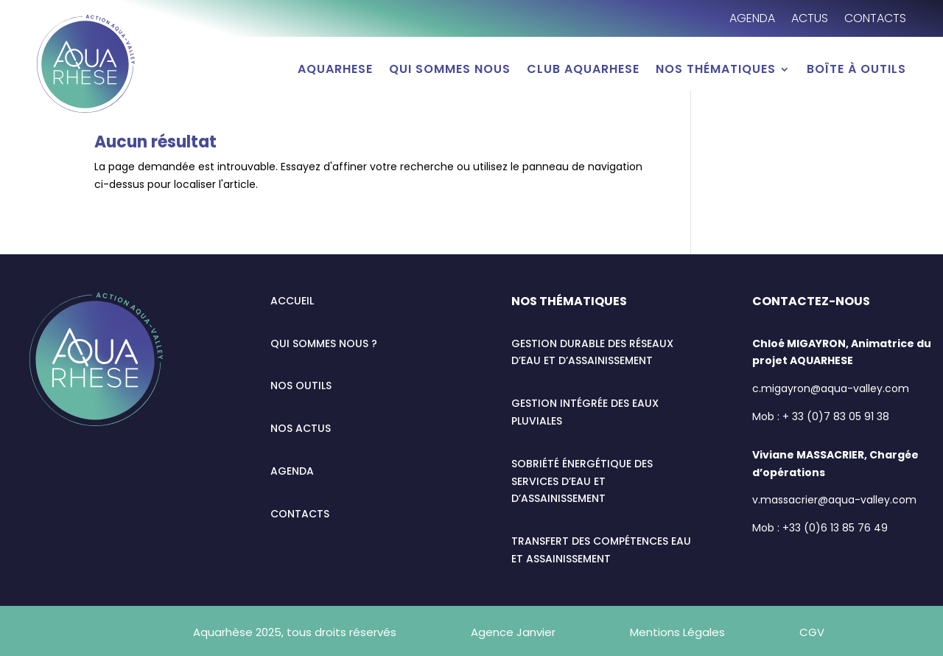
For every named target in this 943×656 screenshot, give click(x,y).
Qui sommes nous (450, 70)
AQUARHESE (335, 70)
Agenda (752, 20)
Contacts (875, 20)
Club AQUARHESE (583, 70)
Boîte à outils (856, 70)
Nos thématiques (716, 70)
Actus (809, 20)
